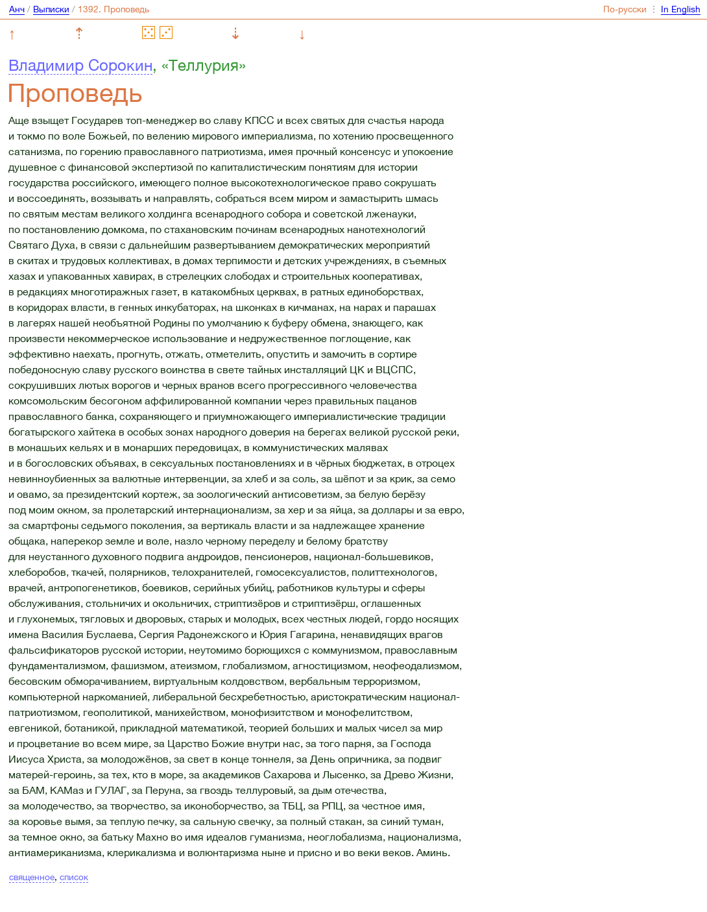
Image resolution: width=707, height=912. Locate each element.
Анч (17, 9)
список (74, 877)
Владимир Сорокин (80, 65)
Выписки (51, 9)
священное (31, 877)
